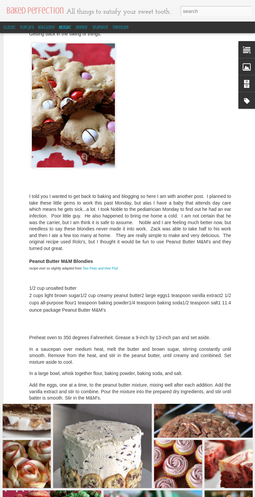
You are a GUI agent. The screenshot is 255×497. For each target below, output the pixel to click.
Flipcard (27, 27)
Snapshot (100, 27)
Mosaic (65, 27)
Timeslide (120, 27)
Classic (9, 27)
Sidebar (81, 27)
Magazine (46, 27)
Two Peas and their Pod (100, 231)
